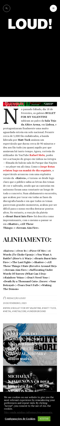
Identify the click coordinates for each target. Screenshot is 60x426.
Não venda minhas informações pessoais (28, 412)
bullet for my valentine (27, 308)
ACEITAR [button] (44, 418)
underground (37, 311)
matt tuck (50, 308)
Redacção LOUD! (16, 298)
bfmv (7, 308)
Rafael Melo (37, 155)
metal (7, 311)
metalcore (20, 311)
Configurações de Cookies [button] (20, 418)
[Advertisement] (30, 65)
